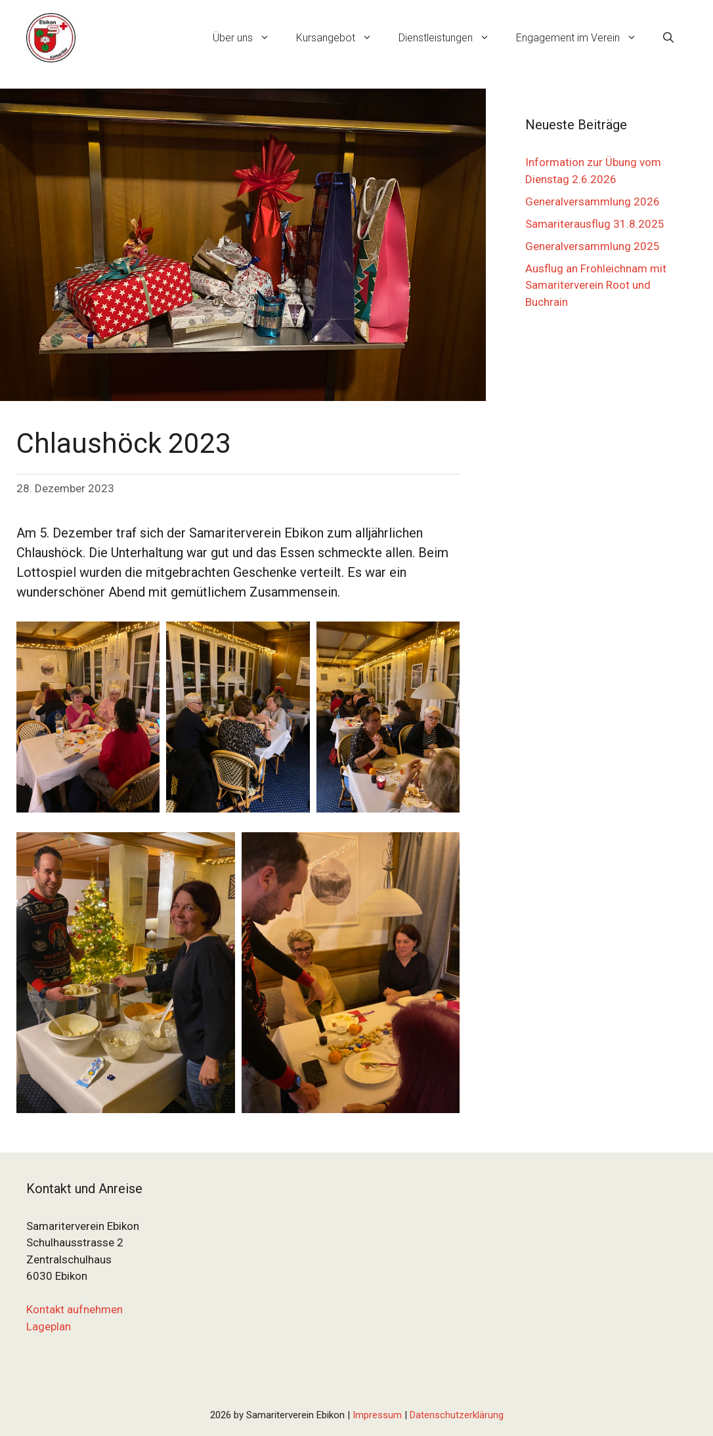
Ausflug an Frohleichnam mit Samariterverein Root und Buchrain (595, 285)
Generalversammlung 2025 (592, 246)
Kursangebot (340, 38)
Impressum (377, 1415)
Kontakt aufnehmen (74, 1309)
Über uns (248, 38)
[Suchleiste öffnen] (668, 38)
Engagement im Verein (583, 38)
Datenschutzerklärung (457, 1415)
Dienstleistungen (451, 38)
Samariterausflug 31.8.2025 (594, 223)
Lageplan (48, 1326)
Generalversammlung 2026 (592, 201)
